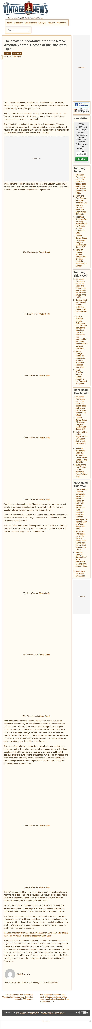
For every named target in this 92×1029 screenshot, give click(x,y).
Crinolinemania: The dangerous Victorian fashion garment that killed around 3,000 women (17, 997)
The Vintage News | (24, 1013)
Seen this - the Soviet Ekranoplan (80, 573)
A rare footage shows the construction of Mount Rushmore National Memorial (81, 359)
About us (51, 23)
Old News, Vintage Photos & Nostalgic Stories (25, 18)
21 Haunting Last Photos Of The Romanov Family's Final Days (81, 470)
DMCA (36, 1013)
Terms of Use (59, 1013)
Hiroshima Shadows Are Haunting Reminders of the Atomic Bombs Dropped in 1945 (81, 225)
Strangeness (16, 53)
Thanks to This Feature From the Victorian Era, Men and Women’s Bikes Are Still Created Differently (81, 205)
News (9, 23)
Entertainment (30, 23)
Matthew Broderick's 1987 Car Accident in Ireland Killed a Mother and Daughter (81, 455)
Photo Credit (44, 252)
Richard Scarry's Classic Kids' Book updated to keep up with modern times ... (81, 560)
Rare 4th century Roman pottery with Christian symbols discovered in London (81, 258)
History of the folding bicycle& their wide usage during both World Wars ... (81, 439)
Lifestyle (42, 23)
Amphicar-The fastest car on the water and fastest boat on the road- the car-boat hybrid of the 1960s (81, 184)
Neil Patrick (17, 57)
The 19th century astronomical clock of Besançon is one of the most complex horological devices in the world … (54, 998)
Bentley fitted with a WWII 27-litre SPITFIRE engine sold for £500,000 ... (81, 307)
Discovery (18, 23)
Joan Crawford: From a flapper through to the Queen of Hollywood (81, 377)
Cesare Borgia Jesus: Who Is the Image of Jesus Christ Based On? (81, 241)
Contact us (61, 23)
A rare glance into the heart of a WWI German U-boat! (81, 524)
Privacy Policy (46, 1013)
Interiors (7, 53)
